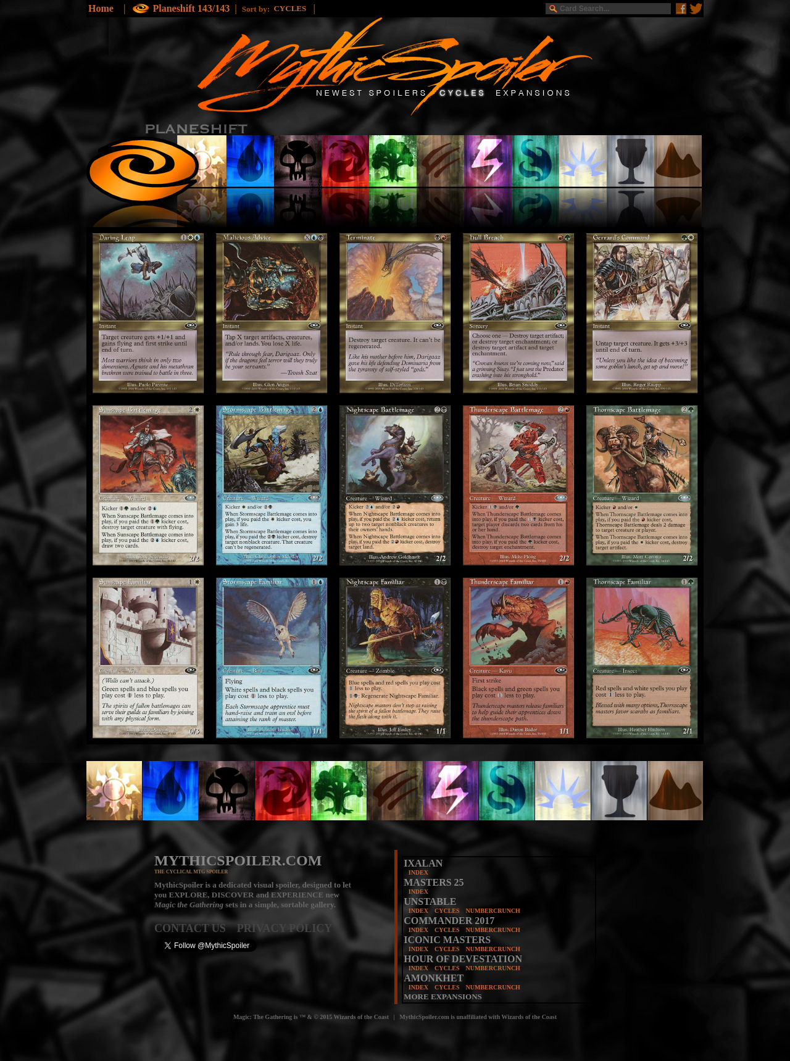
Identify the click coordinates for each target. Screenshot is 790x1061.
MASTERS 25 (434, 882)
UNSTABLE (430, 901)
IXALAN (423, 863)
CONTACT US (195, 928)
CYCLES (447, 910)
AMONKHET (434, 978)
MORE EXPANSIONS (443, 996)
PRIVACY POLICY (285, 928)
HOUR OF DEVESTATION (463, 959)
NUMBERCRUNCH (493, 910)
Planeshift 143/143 (191, 8)
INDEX (418, 872)
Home (101, 8)
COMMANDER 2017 (449, 920)
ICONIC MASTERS (447, 939)
